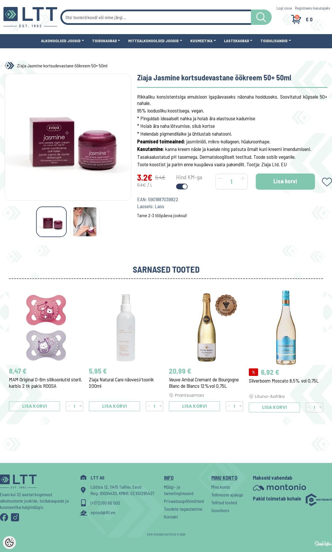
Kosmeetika (201, 40)
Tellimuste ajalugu (227, 494)
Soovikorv (220, 510)
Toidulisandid (274, 40)
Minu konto (220, 487)
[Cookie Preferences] (9, 542)
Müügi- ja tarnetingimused (178, 490)
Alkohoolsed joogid (61, 40)
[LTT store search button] (261, 17)
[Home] (11, 65)
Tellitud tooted (224, 502)
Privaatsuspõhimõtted (184, 501)
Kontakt (171, 516)
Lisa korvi (285, 181)
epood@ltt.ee (103, 512)
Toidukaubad (104, 40)
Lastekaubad (236, 40)
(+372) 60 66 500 (105, 502)
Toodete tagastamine (183, 509)
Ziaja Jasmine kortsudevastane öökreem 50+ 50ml (62, 65)
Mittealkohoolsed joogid (153, 40)
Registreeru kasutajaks (312, 8)
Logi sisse (284, 8)
